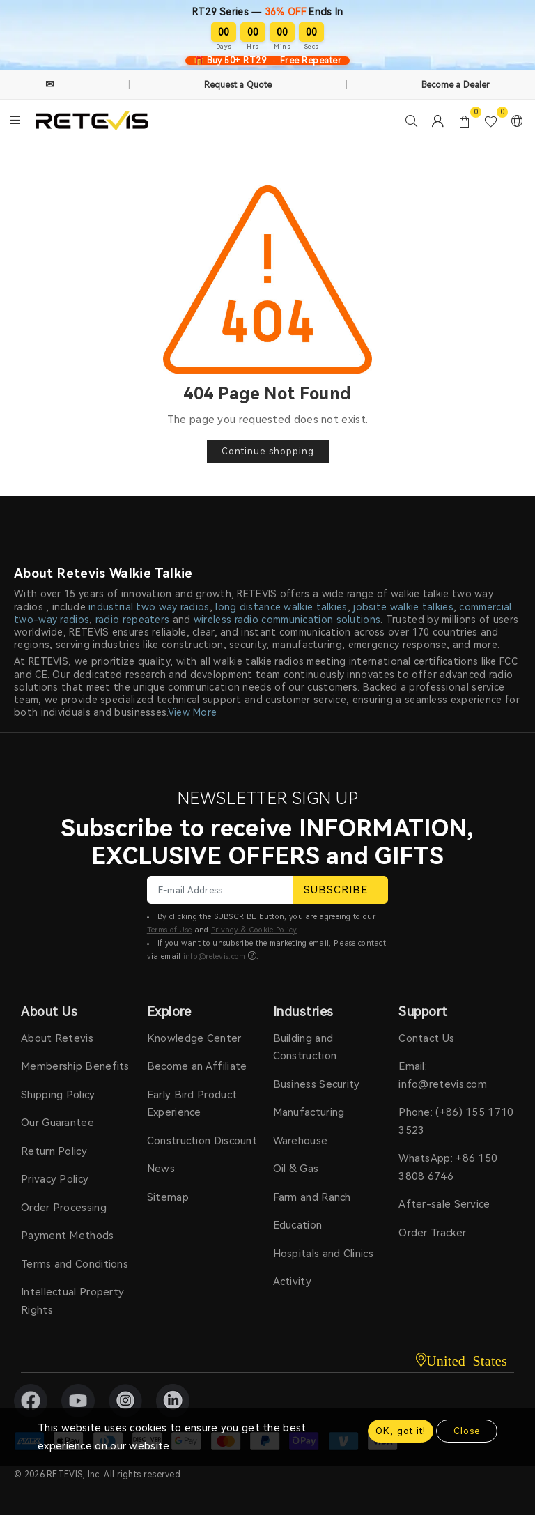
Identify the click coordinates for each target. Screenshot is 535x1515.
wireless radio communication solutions (287, 619)
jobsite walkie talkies (403, 607)
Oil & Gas (296, 1168)
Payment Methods (67, 1235)
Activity (292, 1281)
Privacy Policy (54, 1179)
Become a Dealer (455, 85)
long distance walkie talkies (281, 607)
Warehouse (300, 1141)
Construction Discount (202, 1141)
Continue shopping (268, 451)
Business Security (316, 1084)
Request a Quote (238, 85)
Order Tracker (432, 1232)
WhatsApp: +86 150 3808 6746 (447, 1167)
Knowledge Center (194, 1038)
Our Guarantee (57, 1122)
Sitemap (168, 1197)
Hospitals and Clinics (323, 1253)
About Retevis (57, 1038)
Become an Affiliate (197, 1066)
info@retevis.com (214, 956)
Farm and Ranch (312, 1197)
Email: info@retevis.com (442, 1075)
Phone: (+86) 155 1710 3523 (455, 1121)
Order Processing (64, 1207)
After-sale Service (444, 1204)
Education (298, 1225)
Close (466, 1431)
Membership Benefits (75, 1066)
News (161, 1168)
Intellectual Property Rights (72, 1301)
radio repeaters (132, 619)
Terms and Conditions (74, 1264)
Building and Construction (305, 1047)
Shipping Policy (58, 1095)
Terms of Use (169, 930)
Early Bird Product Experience (192, 1104)
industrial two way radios (149, 607)
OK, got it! (400, 1431)
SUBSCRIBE (340, 890)
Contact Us (426, 1038)
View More (192, 712)
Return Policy (54, 1151)
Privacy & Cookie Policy (254, 930)
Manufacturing (309, 1112)
